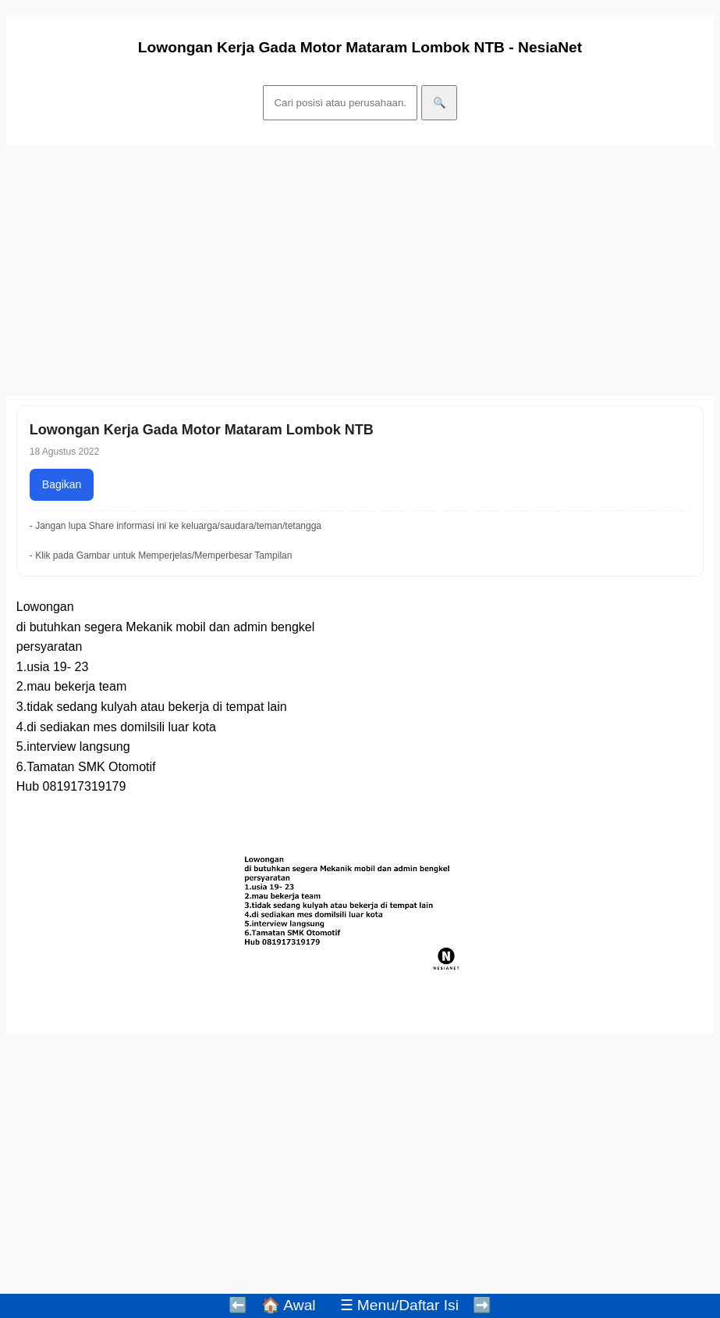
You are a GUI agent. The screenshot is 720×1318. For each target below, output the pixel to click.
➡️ (482, 1305)
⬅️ (238, 1305)
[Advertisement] (360, 271)
